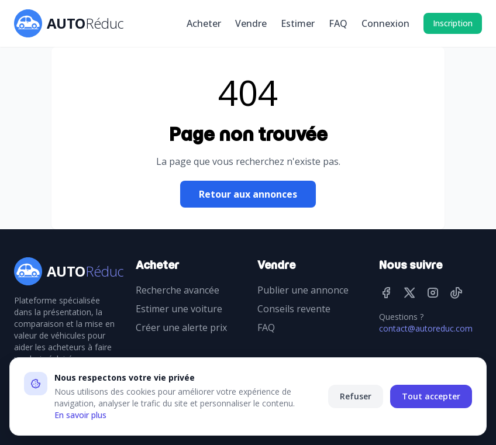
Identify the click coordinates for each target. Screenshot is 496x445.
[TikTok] (456, 292)
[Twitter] (409, 292)
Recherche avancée (177, 290)
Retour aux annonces (248, 194)
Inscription (453, 23)
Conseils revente (293, 308)
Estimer (298, 23)
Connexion (385, 23)
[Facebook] (386, 292)
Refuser (355, 396)
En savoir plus (80, 414)
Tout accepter (431, 396)
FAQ (338, 23)
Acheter (204, 23)
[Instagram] (433, 292)
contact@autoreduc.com (426, 328)
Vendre (251, 23)
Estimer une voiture (179, 308)
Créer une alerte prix (181, 327)
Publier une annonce (303, 290)
